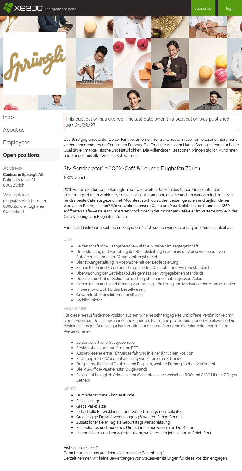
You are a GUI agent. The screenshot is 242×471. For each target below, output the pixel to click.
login (230, 8)
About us (14, 129)
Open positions (21, 154)
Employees (16, 142)
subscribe (203, 8)
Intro (8, 116)
